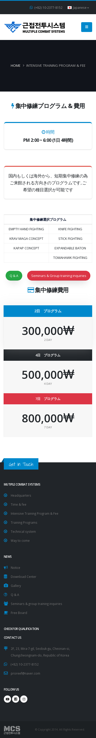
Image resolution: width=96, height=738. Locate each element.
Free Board (19, 613)
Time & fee (18, 504)
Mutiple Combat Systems (22, 484)
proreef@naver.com (25, 673)
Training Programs (24, 522)
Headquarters (21, 495)
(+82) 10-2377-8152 (46, 7)
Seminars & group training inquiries (36, 604)
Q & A (14, 275)
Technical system (23, 531)
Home (15, 65)
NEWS (8, 556)
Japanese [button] (78, 7)
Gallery (16, 586)
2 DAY (48, 339)
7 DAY (48, 427)
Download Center (23, 577)
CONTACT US (12, 637)
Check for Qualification (21, 629)
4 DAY (48, 383)
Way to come (20, 540)
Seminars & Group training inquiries (58, 275)
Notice (15, 567)
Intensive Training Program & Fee (34, 513)
